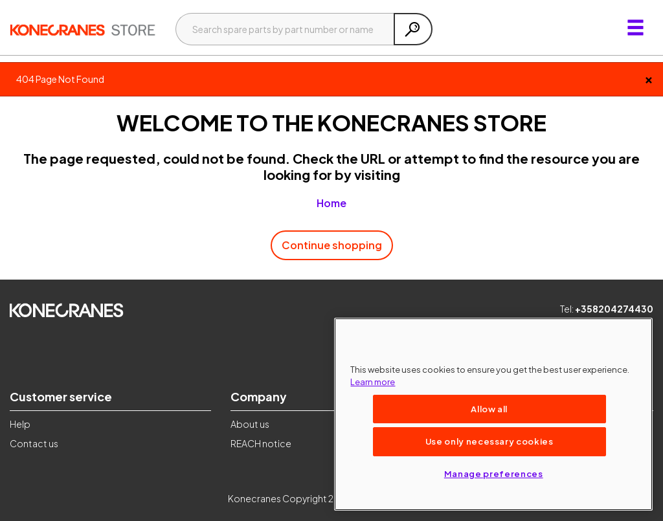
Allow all (489, 408)
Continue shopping (332, 245)
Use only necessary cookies (489, 441)
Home (331, 203)
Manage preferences (493, 473)
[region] (493, 414)
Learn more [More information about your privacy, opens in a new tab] (372, 381)
